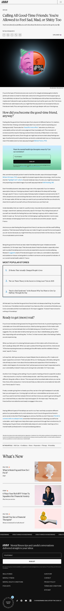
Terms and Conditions (34, 166)
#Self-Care (16, 445)
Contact (47, 578)
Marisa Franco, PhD (40, 141)
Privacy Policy (23, 166)
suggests (12, 253)
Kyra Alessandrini (9, 31)
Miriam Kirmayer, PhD (10, 177)
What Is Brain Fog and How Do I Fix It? (16, 471)
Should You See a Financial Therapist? (14, 518)
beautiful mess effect (31, 127)
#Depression (37, 445)
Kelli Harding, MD (48, 182)
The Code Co (57, 600)
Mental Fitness (8, 578)
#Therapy (44, 445)
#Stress (30, 445)
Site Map (47, 590)
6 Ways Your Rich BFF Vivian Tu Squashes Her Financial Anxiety (16, 494)
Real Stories (7, 574)
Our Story (48, 574)
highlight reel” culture (15, 180)
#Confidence (24, 445)
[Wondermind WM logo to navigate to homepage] (13, 2)
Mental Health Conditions (13, 582)
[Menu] (60, 2)
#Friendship (51, 445)
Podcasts (6, 586)
